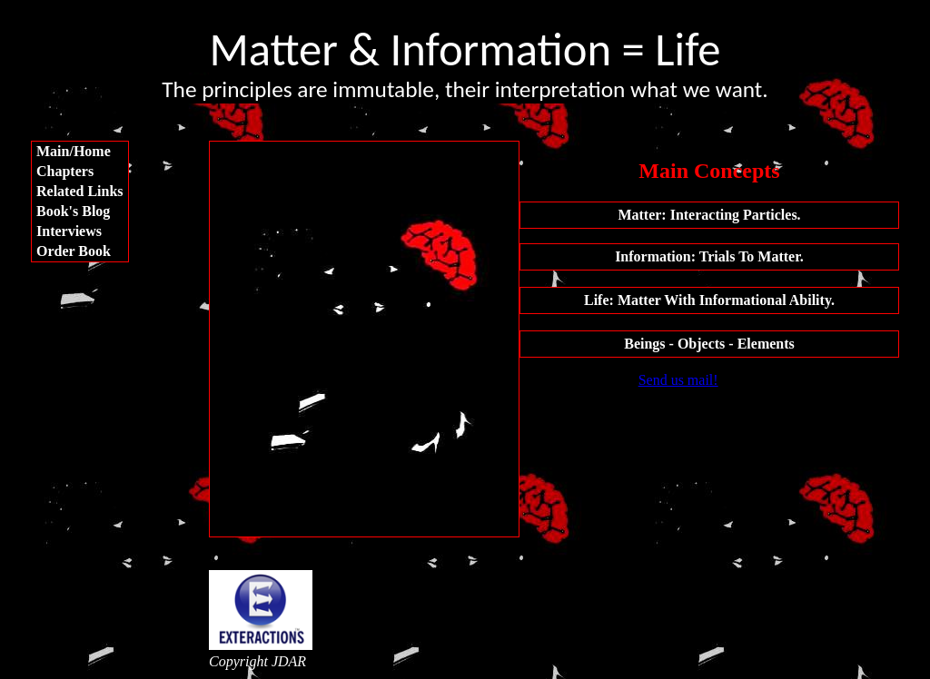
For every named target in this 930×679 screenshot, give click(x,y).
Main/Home (73, 151)
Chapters (65, 171)
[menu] (80, 201)
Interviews (69, 231)
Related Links (80, 191)
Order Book (73, 251)
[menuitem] (80, 152)
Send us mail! (678, 380)
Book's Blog (73, 211)
